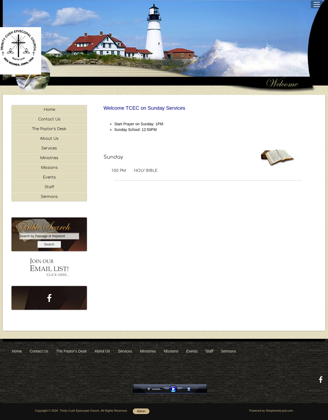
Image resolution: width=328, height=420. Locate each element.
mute (150, 388)
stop (193, 389)
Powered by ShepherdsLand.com (271, 410)
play (174, 389)
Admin (141, 411)
